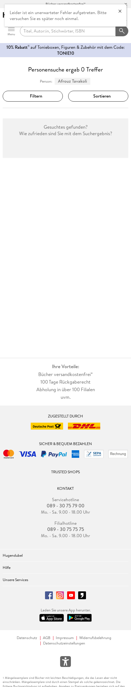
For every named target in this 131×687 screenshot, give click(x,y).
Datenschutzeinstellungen (64, 643)
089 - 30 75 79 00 (65, 506)
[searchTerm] (68, 31)
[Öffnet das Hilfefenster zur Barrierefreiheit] (65, 662)
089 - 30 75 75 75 (65, 529)
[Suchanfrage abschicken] (122, 31)
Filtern (32, 96)
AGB (46, 637)
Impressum (65, 637)
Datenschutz (27, 637)
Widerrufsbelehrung (95, 637)
